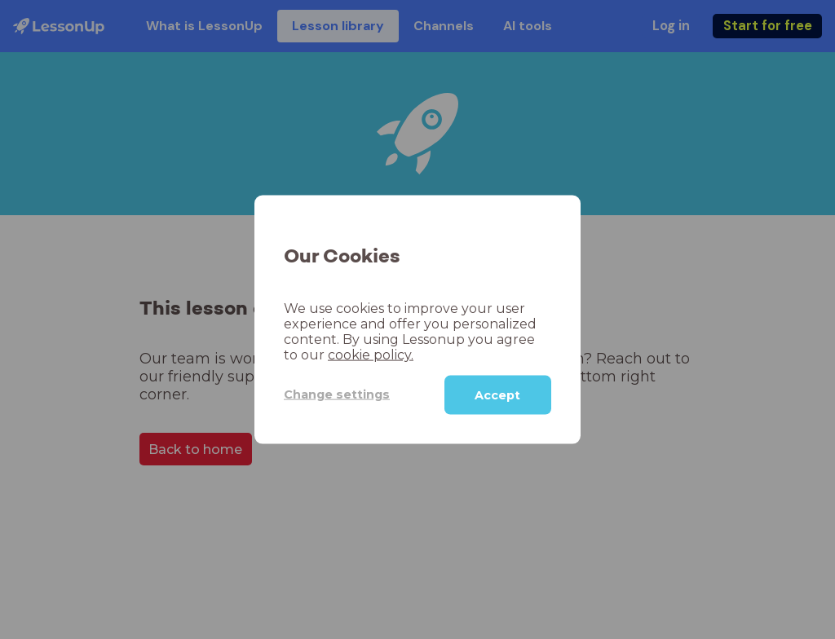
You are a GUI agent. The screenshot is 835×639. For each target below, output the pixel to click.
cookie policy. (370, 354)
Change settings (337, 394)
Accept (497, 394)
